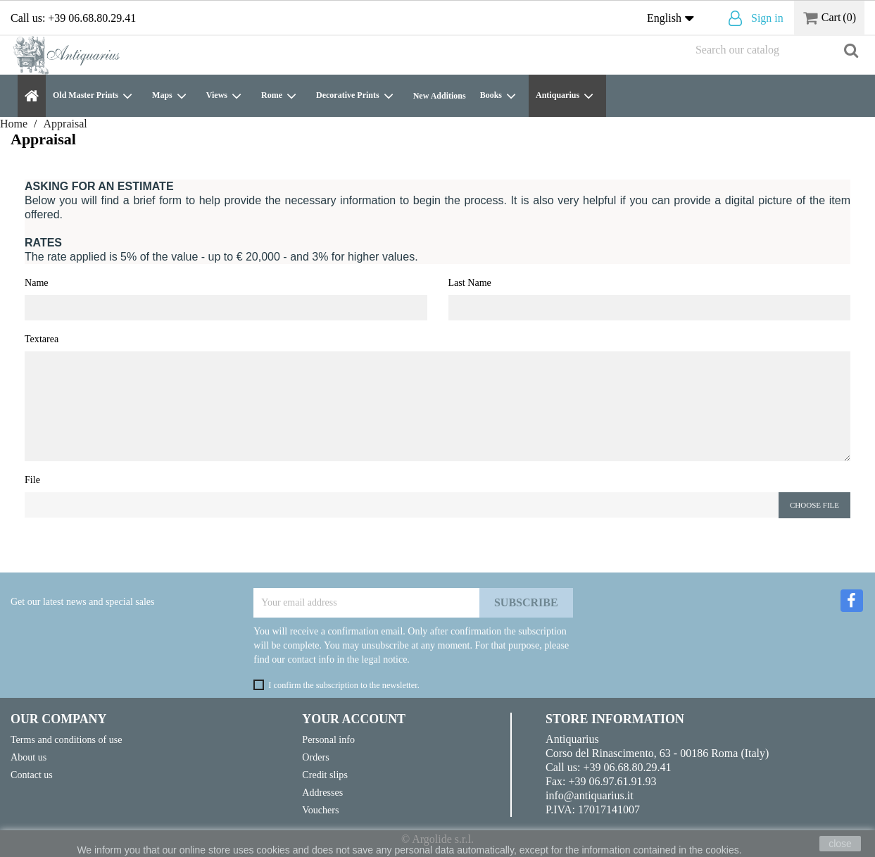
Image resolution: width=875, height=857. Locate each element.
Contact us (32, 774)
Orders (315, 757)
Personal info (328, 739)
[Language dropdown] (673, 19)
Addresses (322, 792)
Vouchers (320, 809)
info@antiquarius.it (590, 795)
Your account (353, 719)
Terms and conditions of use (66, 739)
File (32, 479)
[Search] (776, 50)
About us (28, 757)
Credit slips (325, 774)
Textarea (41, 338)
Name (37, 282)
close (840, 843)
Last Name (469, 282)
